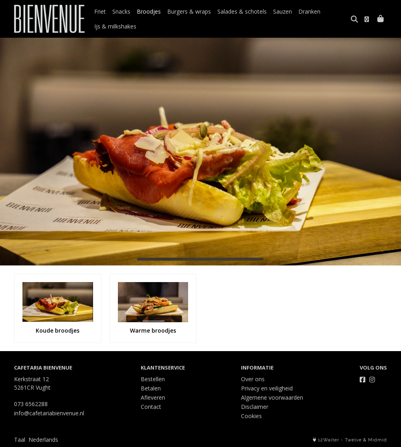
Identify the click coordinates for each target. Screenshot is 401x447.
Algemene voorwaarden (272, 397)
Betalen (151, 388)
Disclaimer (254, 406)
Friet (100, 11)
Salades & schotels (242, 11)
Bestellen (153, 379)
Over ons (253, 379)
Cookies (251, 416)
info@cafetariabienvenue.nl (49, 413)
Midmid (377, 440)
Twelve (353, 440)
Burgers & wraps (189, 11)
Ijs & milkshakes (115, 26)
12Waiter (328, 440)
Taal (19, 439)
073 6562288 (31, 404)
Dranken (309, 11)
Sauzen (282, 11)
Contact (151, 406)
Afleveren (153, 397)
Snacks (121, 11)
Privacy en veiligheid (267, 388)
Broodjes (149, 11)
